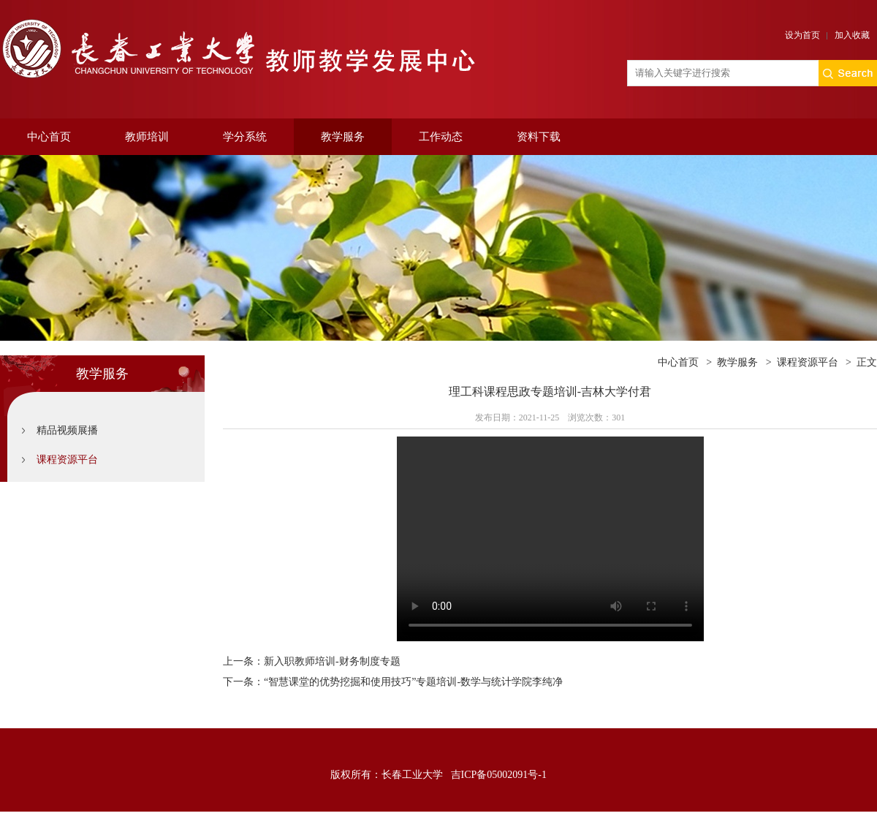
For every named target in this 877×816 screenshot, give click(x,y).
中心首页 (49, 137)
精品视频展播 (67, 430)
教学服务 (343, 137)
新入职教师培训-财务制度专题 (332, 661)
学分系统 (245, 137)
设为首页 (802, 35)
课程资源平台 (67, 459)
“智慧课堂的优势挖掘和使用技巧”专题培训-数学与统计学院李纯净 (413, 681)
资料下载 (539, 137)
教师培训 (147, 137)
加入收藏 (852, 35)
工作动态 (441, 137)
